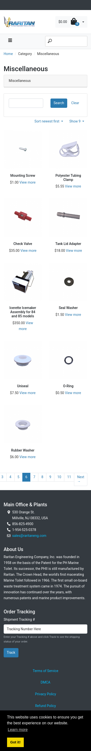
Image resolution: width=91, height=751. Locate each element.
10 (59, 477)
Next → (80, 479)
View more (27, 182)
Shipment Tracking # (19, 619)
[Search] (66, 41)
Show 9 (75, 121)
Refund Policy (45, 706)
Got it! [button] (15, 742)
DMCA (45, 682)
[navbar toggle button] (10, 41)
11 (69, 477)
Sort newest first (47, 121)
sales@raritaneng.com (29, 536)
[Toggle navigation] (6, 5)
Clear (75, 103)
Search (59, 103)
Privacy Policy (45, 694)
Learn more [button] (18, 730)
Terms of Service (45, 671)
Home (8, 54)
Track (11, 652)
